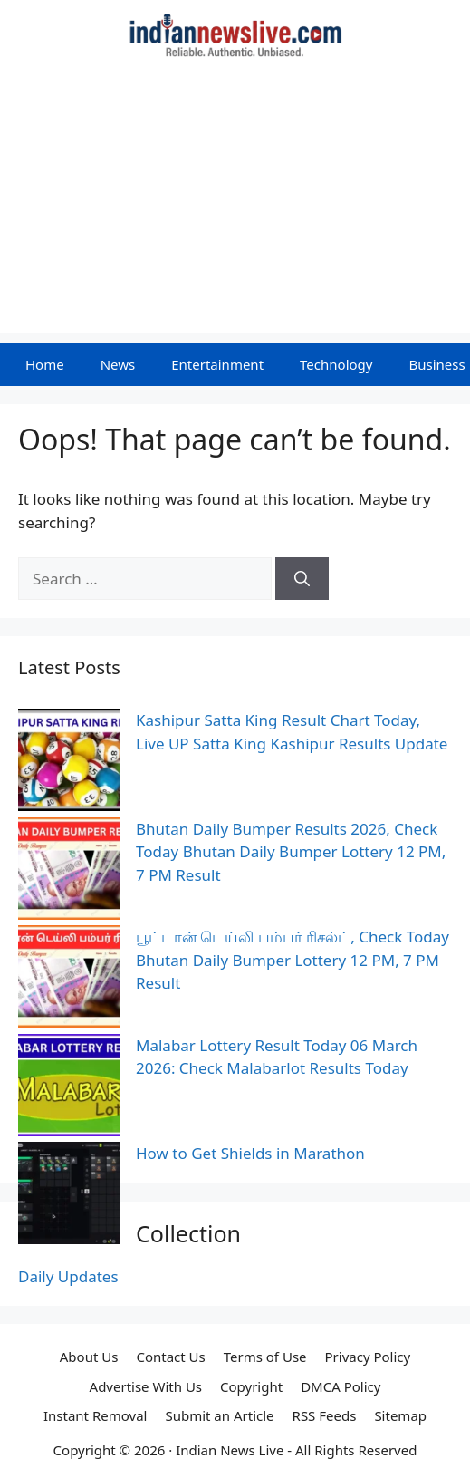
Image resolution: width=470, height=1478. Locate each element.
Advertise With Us (146, 1386)
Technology (336, 364)
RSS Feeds (325, 1415)
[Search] (302, 579)
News (118, 364)
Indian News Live (229, 1450)
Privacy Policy (368, 1357)
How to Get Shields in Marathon (250, 1153)
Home (44, 364)
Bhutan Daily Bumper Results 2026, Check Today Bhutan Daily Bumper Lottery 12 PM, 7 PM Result (291, 851)
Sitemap (400, 1415)
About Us (89, 1357)
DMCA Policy (340, 1386)
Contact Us (170, 1357)
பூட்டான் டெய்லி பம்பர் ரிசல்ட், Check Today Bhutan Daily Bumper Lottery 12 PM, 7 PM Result (292, 959)
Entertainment (217, 364)
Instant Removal (95, 1415)
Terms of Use (265, 1357)
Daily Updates (68, 1276)
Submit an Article (219, 1415)
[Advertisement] (235, 206)
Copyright (251, 1386)
